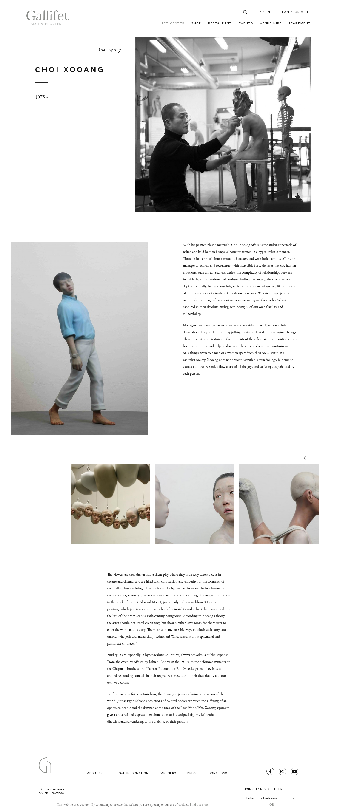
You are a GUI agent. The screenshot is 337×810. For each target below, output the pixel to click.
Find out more (199, 805)
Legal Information (131, 773)
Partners (167, 773)
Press (192, 773)
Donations (217, 773)
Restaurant (220, 23)
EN (267, 12)
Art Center (172, 23)
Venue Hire (271, 23)
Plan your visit (295, 12)
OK (271, 805)
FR (259, 12)
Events (246, 23)
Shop (196, 23)
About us (95, 773)
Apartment (299, 23)
